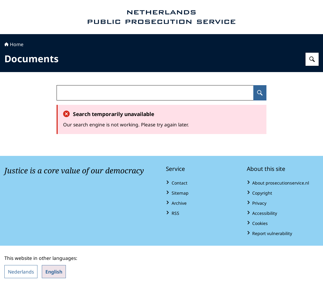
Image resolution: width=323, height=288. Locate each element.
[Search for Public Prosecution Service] (312, 59)
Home (14, 44)
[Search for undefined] (259, 92)
